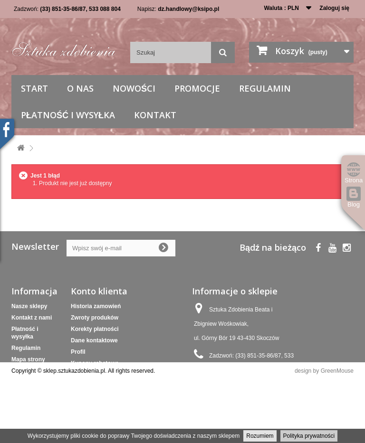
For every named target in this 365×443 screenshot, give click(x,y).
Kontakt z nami (31, 317)
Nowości (134, 88)
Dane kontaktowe (94, 340)
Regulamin (265, 88)
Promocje (197, 88)
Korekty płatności (95, 329)
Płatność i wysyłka (68, 115)
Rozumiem (259, 436)
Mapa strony (28, 359)
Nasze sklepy (29, 306)
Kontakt (155, 115)
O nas (80, 88)
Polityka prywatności (309, 436)
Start (34, 88)
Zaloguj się (334, 8)
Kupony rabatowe (95, 363)
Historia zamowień (96, 306)
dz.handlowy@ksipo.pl (188, 9)
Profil (78, 352)
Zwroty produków (94, 317)
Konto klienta (99, 291)
